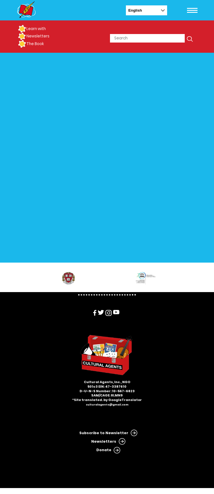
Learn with (36, 28)
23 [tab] (135, 294)
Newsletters (37, 36)
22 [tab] (132, 294)
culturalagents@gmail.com (107, 404)
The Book (35, 44)
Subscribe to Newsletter (103, 432)
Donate (103, 449)
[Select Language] (146, 10)
